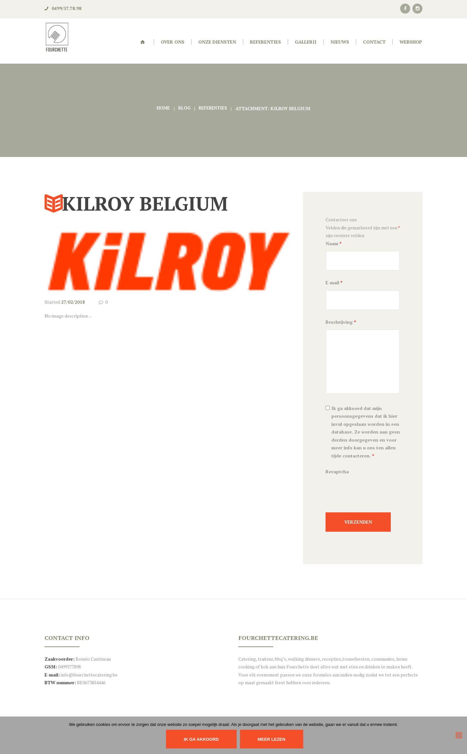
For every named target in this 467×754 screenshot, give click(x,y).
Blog (183, 108)
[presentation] (375, 497)
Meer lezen (273, 739)
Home (162, 108)
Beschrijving (341, 324)
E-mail (334, 283)
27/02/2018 (73, 302)
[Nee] (459, 735)
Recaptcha (337, 473)
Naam (333, 243)
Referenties (213, 108)
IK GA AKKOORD (200, 739)
